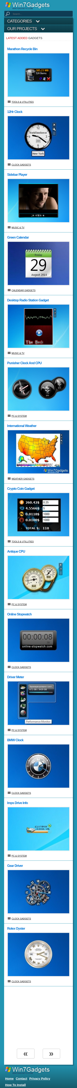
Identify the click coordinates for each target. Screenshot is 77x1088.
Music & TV (17, 227)
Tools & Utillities (22, 102)
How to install (15, 1084)
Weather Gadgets (22, 479)
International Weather (21, 426)
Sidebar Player (17, 174)
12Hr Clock (14, 112)
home (9, 1078)
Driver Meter (15, 677)
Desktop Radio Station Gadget (28, 300)
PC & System (19, 416)
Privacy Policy (39, 1078)
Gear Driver (15, 865)
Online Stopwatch (19, 614)
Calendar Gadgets (23, 290)
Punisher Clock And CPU (24, 363)
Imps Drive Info (17, 803)
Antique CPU (16, 551)
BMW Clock (15, 740)
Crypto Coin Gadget (20, 488)
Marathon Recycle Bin (22, 49)
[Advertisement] (38, 1017)
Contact (21, 1078)
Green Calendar (18, 237)
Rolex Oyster (16, 928)
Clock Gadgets (21, 164)
